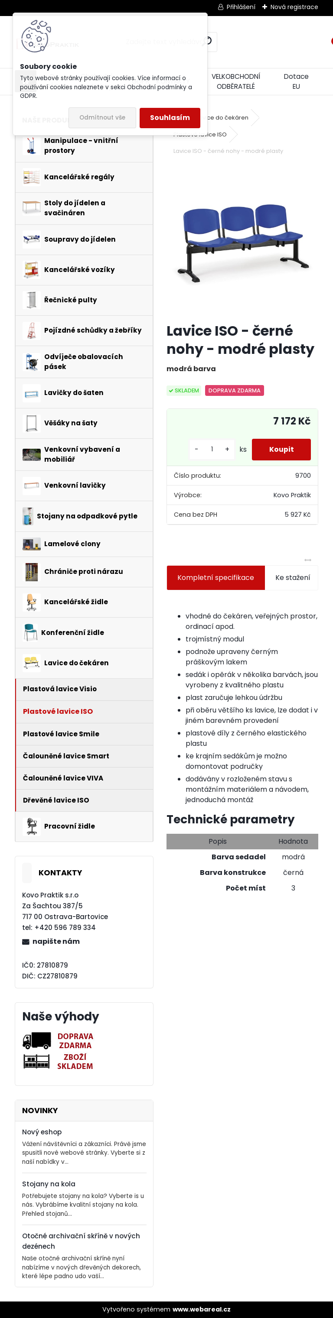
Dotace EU (296, 81)
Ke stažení (292, 578)
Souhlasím (170, 118)
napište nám (56, 941)
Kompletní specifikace (215, 578)
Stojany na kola (48, 1183)
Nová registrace (294, 7)
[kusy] (211, 449)
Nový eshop (42, 1132)
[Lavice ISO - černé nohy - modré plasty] (242, 240)
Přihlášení (241, 7)
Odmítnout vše (102, 117)
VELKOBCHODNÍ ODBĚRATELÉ (236, 81)
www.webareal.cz (202, 1309)
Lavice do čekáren (222, 117)
